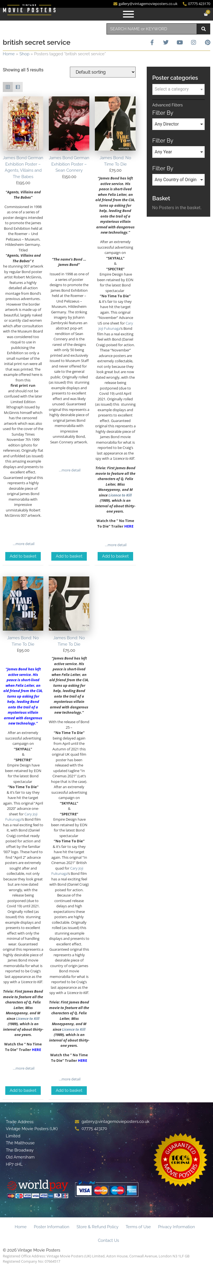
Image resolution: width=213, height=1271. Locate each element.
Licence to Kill (120, 495)
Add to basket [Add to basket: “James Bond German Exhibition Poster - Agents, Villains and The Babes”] (23, 556)
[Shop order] (103, 72)
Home (9, 53)
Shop (24, 53)
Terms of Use (138, 1226)
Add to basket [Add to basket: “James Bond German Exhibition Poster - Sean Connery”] (69, 556)
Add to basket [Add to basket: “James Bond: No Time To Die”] (115, 556)
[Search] (203, 28)
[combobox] (151, 28)
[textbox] (178, 89)
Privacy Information (176, 1226)
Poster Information (51, 1226)
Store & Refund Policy (97, 1226)
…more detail (23, 543)
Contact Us (108, 1240)
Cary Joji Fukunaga (115, 326)
